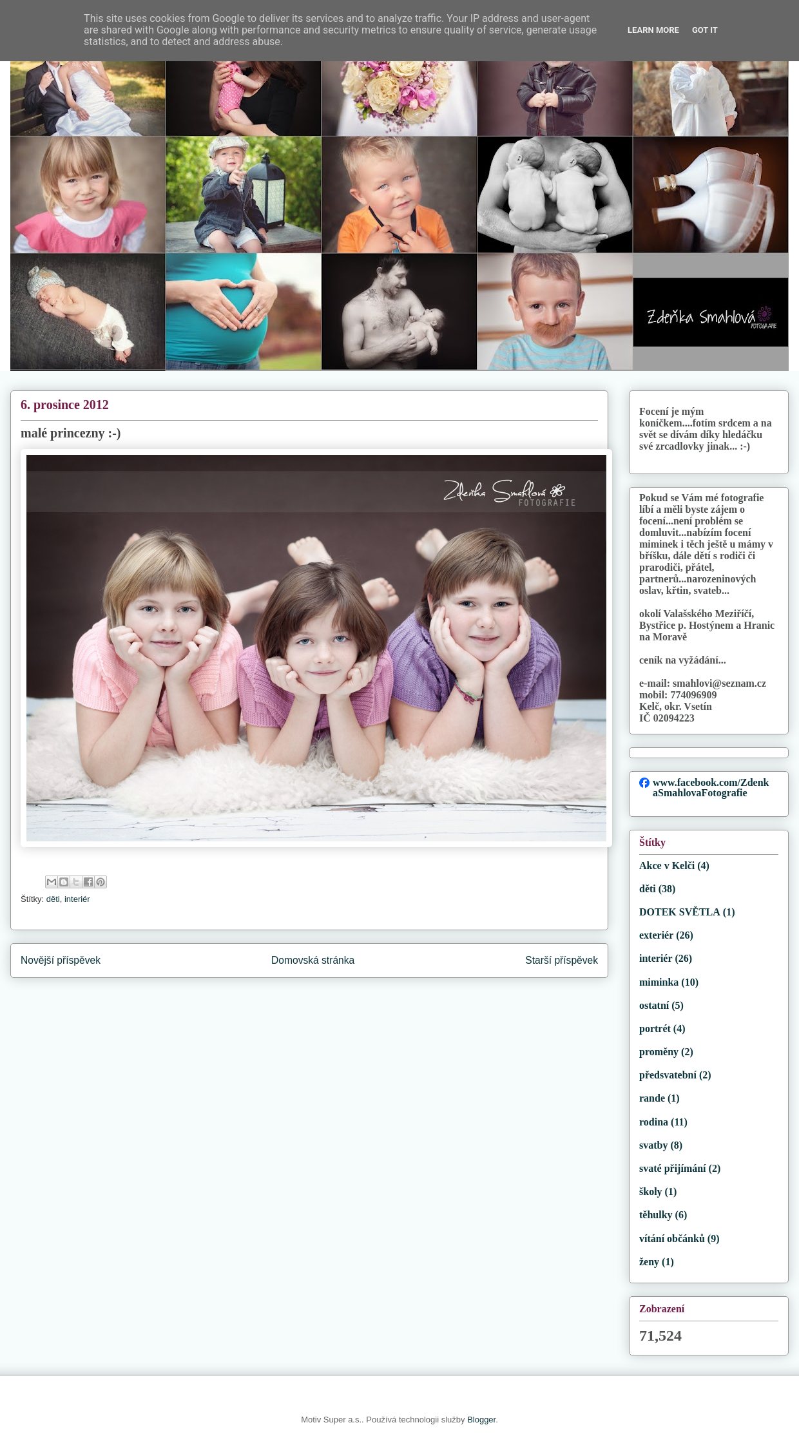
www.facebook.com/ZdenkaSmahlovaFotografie (711, 787)
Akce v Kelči (667, 865)
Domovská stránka (312, 960)
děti (53, 899)
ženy (649, 1261)
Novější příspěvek (61, 960)
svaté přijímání (672, 1168)
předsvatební (668, 1074)
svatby (653, 1145)
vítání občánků (672, 1238)
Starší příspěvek (561, 960)
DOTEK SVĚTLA (679, 911)
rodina (653, 1121)
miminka (659, 982)
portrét (655, 1028)
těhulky (656, 1214)
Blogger (481, 1419)
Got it (705, 30)
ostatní (654, 1005)
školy (650, 1191)
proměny (659, 1051)
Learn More (653, 30)
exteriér (656, 935)
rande (652, 1098)
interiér (77, 899)
